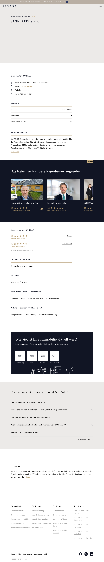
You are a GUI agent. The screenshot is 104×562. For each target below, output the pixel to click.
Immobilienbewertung (40, 515)
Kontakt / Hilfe (16, 554)
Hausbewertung (38, 511)
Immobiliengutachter (40, 519)
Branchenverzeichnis (61, 515)
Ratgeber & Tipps (60, 519)
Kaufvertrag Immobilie (20, 519)
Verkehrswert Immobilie (41, 523)
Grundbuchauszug (18, 515)
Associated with (61, 2)
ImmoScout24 (67, 244)
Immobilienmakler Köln (83, 538)
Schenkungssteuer (18, 523)
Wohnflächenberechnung (21, 527)
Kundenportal (58, 511)
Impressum (31, 477)
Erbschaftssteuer (17, 511)
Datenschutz (27, 554)
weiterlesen (15, 152)
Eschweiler (27, 16)
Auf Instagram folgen (23, 94)
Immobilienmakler (16, 16)
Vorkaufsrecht (37, 527)
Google (69, 236)
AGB (45, 554)
